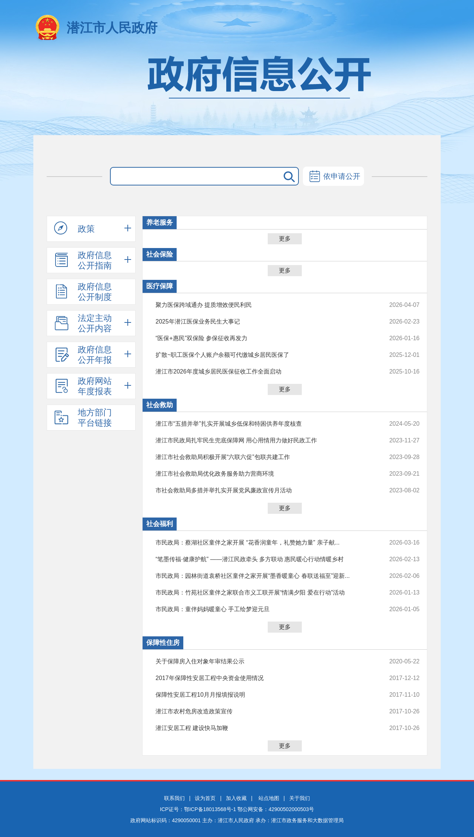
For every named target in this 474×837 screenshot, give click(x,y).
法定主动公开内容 (83, 323)
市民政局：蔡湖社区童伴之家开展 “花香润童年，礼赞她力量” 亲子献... (263, 542)
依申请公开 (333, 177)
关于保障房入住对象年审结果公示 (263, 661)
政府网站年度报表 (83, 386)
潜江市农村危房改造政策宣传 (263, 711)
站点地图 (268, 798)
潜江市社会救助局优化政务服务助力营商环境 (263, 473)
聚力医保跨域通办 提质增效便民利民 (263, 305)
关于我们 (299, 798)
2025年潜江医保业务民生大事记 (263, 321)
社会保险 (159, 254)
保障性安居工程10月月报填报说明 (263, 694)
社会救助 (159, 405)
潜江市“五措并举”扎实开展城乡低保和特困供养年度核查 (263, 423)
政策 (74, 228)
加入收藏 (236, 798)
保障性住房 (163, 642)
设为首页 (205, 798)
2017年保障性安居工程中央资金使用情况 (263, 678)
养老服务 (159, 222)
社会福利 (159, 524)
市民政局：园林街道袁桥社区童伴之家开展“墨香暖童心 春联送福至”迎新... (263, 576)
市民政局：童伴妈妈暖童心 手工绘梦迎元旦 (263, 609)
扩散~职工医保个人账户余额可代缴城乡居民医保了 (263, 355)
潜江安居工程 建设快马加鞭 (263, 728)
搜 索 (287, 176)
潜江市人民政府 (112, 27)
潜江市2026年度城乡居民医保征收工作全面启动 (263, 371)
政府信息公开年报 (83, 355)
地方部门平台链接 (83, 418)
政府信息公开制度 (83, 292)
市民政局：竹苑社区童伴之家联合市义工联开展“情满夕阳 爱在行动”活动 (263, 592)
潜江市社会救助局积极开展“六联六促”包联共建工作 (263, 457)
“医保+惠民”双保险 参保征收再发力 (263, 338)
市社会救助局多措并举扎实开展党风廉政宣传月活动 (263, 490)
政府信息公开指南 (83, 260)
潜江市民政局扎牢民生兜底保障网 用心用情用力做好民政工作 (263, 440)
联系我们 (174, 798)
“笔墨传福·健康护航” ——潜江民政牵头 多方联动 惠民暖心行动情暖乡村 (263, 559)
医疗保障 (159, 286)
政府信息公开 (237, 92)
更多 (285, 238)
